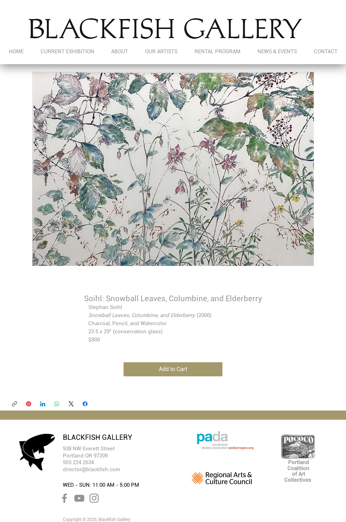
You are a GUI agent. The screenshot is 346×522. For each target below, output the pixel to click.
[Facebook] (85, 404)
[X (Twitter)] (71, 404)
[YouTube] (79, 498)
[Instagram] (94, 498)
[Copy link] (14, 404)
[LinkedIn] (43, 404)
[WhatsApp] (57, 404)
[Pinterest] (29, 404)
